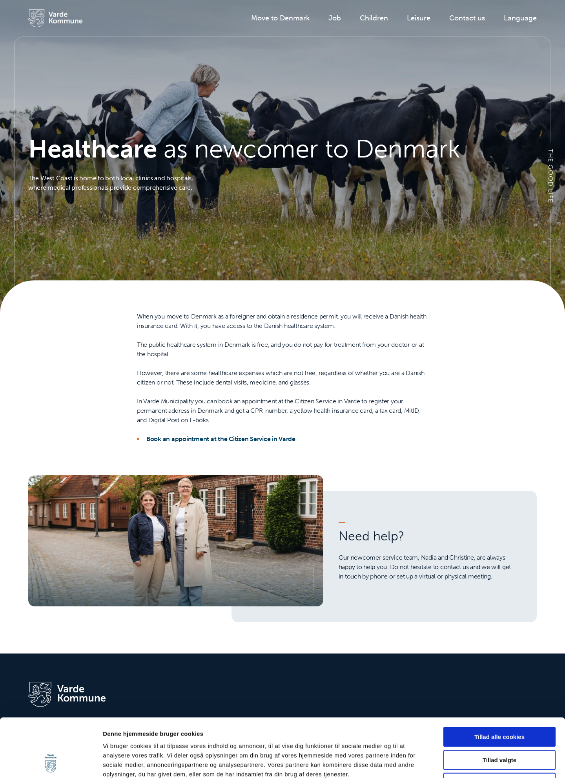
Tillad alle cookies (499, 682)
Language (520, 18)
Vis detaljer (408, 762)
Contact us (467, 18)
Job (334, 18)
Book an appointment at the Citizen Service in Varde (220, 439)
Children (374, 18)
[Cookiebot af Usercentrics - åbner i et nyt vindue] (50, 763)
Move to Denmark (280, 18)
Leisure (418, 18)
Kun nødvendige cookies (499, 728)
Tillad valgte (499, 705)
